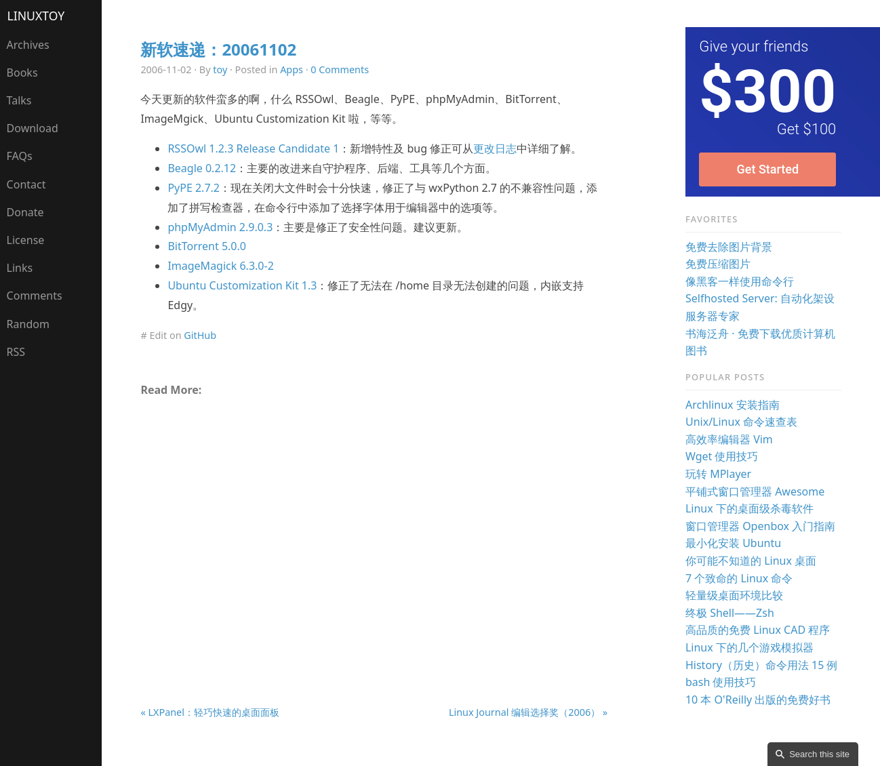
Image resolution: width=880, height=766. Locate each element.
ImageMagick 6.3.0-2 (220, 265)
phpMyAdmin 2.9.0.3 (220, 227)
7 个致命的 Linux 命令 (739, 578)
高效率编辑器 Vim (729, 439)
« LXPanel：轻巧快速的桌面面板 (209, 712)
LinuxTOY (36, 15)
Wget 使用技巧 (722, 456)
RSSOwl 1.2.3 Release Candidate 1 (253, 148)
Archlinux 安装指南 (732, 404)
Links (20, 267)
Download (32, 128)
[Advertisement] (374, 519)
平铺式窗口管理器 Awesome (754, 491)
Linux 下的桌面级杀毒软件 (749, 508)
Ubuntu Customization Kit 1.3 (242, 285)
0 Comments (340, 69)
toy (220, 69)
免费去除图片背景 (728, 246)
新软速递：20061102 (218, 49)
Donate (25, 212)
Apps (291, 69)
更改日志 (495, 148)
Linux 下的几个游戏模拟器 (749, 647)
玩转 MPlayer (718, 473)
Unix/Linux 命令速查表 (741, 421)
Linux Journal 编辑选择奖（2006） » (528, 712)
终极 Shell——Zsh (729, 612)
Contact (26, 184)
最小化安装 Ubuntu (733, 543)
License (26, 240)
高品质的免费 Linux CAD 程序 (757, 629)
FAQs (20, 155)
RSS (16, 351)
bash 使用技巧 (721, 681)
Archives (28, 44)
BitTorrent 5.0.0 (206, 246)
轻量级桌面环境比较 (734, 595)
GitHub (200, 335)
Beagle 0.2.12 (201, 168)
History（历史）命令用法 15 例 (761, 665)
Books (22, 72)
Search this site (819, 754)
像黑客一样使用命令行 (739, 281)
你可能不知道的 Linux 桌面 (750, 560)
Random (28, 324)
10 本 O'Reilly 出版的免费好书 (758, 699)
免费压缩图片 (718, 263)
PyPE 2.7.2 (193, 187)
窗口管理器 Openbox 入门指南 (760, 526)
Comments (34, 295)
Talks (19, 100)
